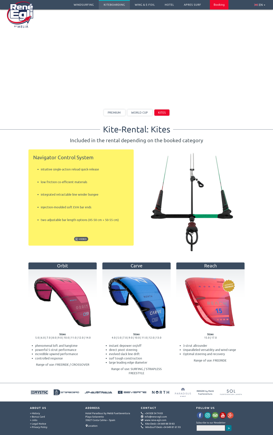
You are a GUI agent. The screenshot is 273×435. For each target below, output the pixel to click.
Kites (162, 112)
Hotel (169, 3)
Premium (114, 112)
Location (93, 425)
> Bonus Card (37, 416)
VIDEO (82, 239)
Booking (219, 4)
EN (259, 4)
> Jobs (33, 420)
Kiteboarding (114, 3)
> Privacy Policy (38, 427)
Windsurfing (84, 3)
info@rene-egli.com (156, 416)
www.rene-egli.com (155, 420)
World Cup (139, 112)
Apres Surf (192, 3)
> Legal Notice (38, 423)
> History (35, 413)
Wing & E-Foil (145, 3)
